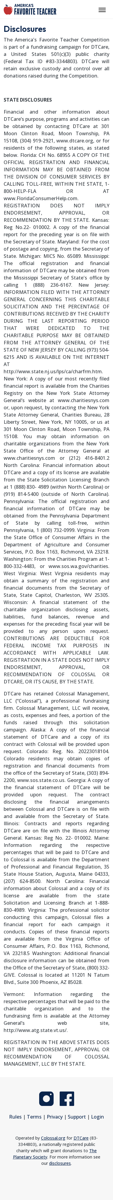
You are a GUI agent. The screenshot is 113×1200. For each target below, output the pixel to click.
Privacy (55, 1116)
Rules (15, 1116)
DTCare (81, 1138)
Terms (34, 1116)
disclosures (60, 1163)
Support (77, 1116)
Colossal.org (53, 1138)
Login (97, 1116)
